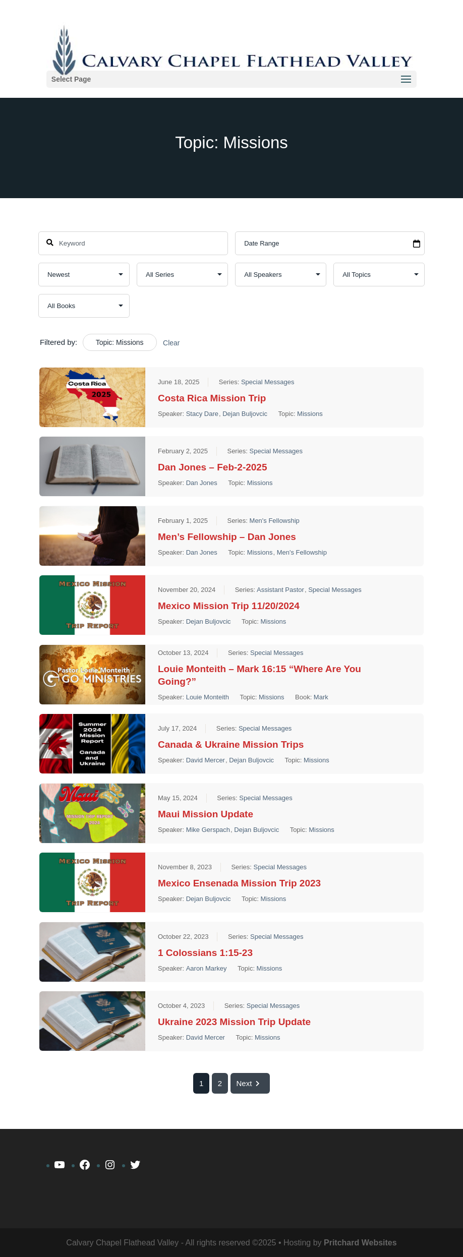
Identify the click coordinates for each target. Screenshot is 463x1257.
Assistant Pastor (280, 589)
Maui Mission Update (205, 814)
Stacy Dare (202, 413)
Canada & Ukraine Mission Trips (231, 744)
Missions (310, 413)
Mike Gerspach (208, 829)
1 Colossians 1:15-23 (205, 952)
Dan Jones (201, 483)
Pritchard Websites (360, 1242)
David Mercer (205, 760)
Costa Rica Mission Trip (212, 398)
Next (250, 1083)
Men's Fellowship (275, 520)
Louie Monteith (207, 697)
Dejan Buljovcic (244, 413)
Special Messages (268, 382)
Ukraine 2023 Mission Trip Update (234, 1021)
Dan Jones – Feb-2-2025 (212, 467)
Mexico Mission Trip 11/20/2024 (229, 606)
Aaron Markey (206, 968)
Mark (321, 697)
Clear (171, 343)
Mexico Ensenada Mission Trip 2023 (239, 883)
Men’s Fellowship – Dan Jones (227, 536)
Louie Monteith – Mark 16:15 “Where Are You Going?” (259, 675)
